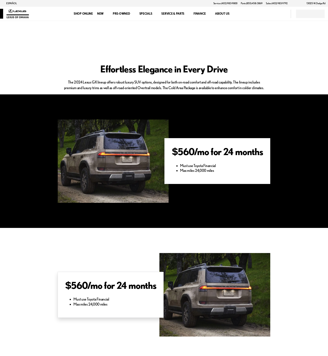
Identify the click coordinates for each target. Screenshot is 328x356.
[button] (296, 3)
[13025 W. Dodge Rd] (314, 3)
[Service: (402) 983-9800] (225, 3)
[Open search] (282, 13)
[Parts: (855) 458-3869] (251, 3)
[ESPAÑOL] (10, 3)
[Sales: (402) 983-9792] (276, 3)
